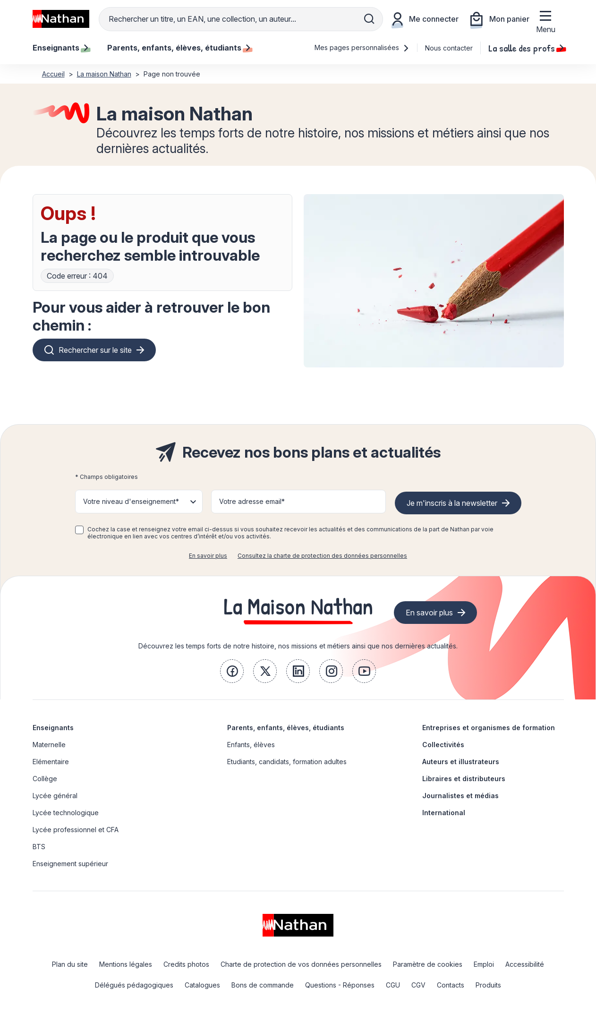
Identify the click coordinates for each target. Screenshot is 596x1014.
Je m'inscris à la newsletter (452, 503)
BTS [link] (39, 847)
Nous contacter (449, 48)
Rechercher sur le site (95, 350)
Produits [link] (488, 985)
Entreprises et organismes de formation (488, 728)
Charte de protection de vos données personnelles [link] (301, 964)
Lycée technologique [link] (66, 813)
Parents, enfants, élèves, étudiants (285, 728)
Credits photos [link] (186, 964)
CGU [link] (393, 985)
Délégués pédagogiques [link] (134, 985)
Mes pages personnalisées (362, 47)
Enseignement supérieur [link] (70, 864)
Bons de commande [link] (262, 985)
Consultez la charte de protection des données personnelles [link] (322, 555)
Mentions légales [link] (125, 964)
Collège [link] (45, 779)
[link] (232, 671)
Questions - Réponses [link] (340, 985)
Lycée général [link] (55, 796)
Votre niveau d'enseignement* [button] (131, 501)
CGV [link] (418, 985)
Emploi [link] (484, 964)
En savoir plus (208, 555)
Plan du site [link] (70, 964)
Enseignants (53, 728)
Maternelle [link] (49, 745)
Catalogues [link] (202, 985)
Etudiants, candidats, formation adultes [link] (287, 762)
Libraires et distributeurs (463, 779)
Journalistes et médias (460, 796)
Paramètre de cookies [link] (427, 964)
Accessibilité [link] (524, 964)
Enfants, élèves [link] (251, 745)
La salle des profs (526, 47)
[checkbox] (79, 530)
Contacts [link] (450, 985)
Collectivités (443, 745)
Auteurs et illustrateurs (460, 762)
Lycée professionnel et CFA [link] (76, 830)
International (443, 813)
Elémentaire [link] (51, 762)
